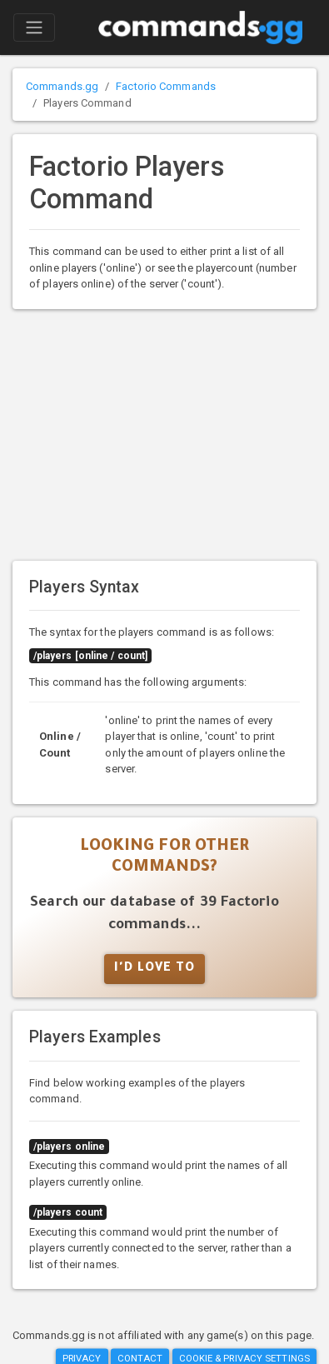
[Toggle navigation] (34, 27)
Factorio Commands (166, 86)
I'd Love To (154, 969)
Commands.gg (62, 86)
